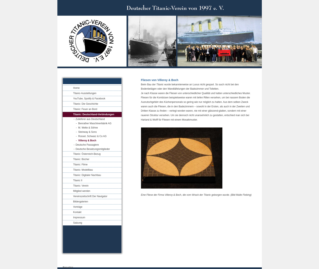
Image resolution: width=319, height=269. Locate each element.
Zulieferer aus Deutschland (90, 119)
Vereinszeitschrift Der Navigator (90, 196)
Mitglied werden (81, 191)
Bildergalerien (80, 201)
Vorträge (77, 206)
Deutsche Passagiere (87, 144)
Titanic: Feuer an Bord (85, 109)
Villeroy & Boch (87, 140)
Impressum (79, 217)
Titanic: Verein (81, 185)
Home (76, 88)
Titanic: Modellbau (83, 169)
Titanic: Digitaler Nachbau (87, 175)
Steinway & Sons (87, 132)
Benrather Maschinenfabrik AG (94, 123)
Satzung (77, 222)
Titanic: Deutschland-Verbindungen (93, 114)
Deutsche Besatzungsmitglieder (93, 149)
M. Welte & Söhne (88, 127)
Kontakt (77, 212)
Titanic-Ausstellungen (84, 93)
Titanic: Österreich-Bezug (87, 154)
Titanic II (77, 180)
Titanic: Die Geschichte (85, 103)
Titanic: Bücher (81, 159)
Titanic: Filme (80, 164)
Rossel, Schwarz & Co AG (92, 136)
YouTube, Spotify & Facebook (89, 98)
